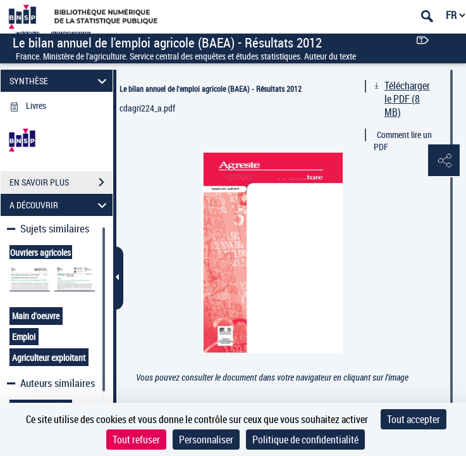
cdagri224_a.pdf (147, 108)
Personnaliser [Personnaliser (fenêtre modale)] (206, 439)
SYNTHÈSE (60, 81)
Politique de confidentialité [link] (305, 439)
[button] (444, 160)
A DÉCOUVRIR (60, 205)
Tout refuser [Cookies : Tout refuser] (136, 439)
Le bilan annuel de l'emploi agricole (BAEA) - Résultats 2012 (211, 89)
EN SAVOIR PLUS (61, 182)
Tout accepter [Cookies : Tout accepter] (413, 419)
